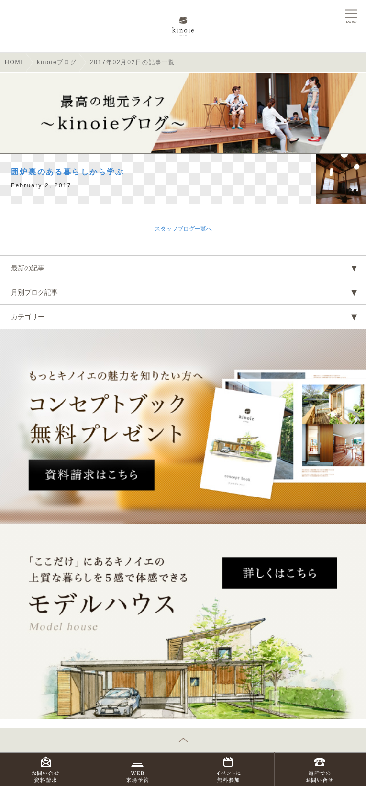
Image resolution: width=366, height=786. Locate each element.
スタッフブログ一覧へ (183, 228)
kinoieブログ (57, 62)
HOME (15, 62)
